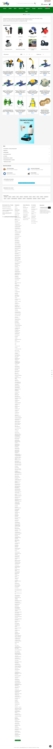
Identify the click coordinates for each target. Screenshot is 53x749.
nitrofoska (26, 196)
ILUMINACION (17, 326)
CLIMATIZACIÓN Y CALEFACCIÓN (18, 226)
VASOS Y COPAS (18, 301)
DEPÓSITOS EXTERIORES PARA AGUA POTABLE (17, 451)
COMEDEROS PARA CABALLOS (18, 696)
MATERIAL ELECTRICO (17, 322)
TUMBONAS (17, 412)
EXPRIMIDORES (18, 278)
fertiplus (5, 196)
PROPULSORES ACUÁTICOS (17, 549)
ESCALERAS (17, 216)
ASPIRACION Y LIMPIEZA (17, 264)
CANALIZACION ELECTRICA (18, 320)
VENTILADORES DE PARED (18, 253)
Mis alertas (33, 220)
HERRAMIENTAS (18, 217)
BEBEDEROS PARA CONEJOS (18, 729)
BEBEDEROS (17, 702)
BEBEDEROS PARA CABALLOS (18, 694)
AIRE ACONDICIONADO (18, 231)
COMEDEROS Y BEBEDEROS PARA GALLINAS (18, 647)
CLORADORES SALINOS (17, 543)
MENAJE (16, 287)
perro (5, 198)
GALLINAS (17, 645)
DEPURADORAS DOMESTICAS (17, 484)
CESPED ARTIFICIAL (17, 380)
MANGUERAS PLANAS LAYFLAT (18, 602)
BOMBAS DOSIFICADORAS (18, 507)
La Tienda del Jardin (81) (8, 180)
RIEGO (4, 146)
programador (29, 198)
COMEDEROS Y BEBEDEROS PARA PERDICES (18, 684)
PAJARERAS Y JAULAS (17, 677)
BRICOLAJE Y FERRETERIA (17, 210)
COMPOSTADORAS (18, 417)
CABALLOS (17, 689)
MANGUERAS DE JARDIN (20, 49)
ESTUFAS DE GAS (18, 236)
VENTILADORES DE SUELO (18, 249)
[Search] (35, 3)
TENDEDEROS (17, 224)
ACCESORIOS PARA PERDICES (18, 682)
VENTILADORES (18, 244)
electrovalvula (14, 198)
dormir (24, 198)
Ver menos (17, 740)
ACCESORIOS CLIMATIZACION (18, 228)
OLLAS (16, 290)
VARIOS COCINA (18, 314)
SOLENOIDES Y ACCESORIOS (17, 596)
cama (38, 196)
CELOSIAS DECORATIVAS (17, 396)
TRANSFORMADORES (19, 325)
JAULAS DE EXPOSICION (17, 723)
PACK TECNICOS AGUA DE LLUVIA (18, 469)
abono (34, 196)
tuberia (13, 196)
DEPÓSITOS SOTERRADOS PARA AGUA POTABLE (17, 445)
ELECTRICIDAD (17, 315)
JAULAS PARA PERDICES (17, 687)
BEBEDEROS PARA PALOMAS (18, 662)
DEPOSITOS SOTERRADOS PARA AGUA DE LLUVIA (17, 441)
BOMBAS (16, 336)
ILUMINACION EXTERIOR (17, 331)
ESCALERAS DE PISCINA (17, 518)
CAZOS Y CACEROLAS (17, 303)
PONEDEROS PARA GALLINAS (18, 658)
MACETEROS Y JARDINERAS (17, 387)
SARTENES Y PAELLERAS (17, 296)
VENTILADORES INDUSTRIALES (18, 258)
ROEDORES (17, 727)
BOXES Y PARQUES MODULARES (17, 718)
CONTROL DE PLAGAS (17, 699)
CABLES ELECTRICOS (17, 317)
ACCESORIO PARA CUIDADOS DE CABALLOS (18, 691)
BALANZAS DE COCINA (17, 266)
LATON (16, 347)
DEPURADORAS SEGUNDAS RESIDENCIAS (17, 487)
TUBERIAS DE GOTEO (17, 631)
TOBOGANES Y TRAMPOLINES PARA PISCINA (17, 525)
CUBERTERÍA (17, 288)
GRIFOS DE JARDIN (17, 578)
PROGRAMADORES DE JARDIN (32, 49)
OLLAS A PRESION (16, 293)
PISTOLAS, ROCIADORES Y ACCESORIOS (17, 607)
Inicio (16, 206)
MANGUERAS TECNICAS (17, 605)
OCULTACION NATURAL (17, 369)
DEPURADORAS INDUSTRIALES (17, 490)
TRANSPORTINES (18, 716)
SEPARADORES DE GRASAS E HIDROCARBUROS (18, 500)
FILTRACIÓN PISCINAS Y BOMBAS (17, 510)
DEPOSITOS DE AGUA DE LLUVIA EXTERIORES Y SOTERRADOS (18, 435)
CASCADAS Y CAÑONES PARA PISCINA (18, 537)
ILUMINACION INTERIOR (17, 329)
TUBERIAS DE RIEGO (44, 49)
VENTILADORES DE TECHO (18, 255)
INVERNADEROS (18, 402)
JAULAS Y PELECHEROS (17, 669)
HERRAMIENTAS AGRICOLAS (18, 419)
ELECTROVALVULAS (8, 49)
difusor (39, 198)
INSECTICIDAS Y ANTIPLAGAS (18, 422)
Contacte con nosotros (6, 206)
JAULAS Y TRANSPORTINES (18, 656)
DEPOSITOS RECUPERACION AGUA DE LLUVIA (18, 462)
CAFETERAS (17, 269)
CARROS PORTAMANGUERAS (18, 600)
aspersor (19, 198)
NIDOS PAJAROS (18, 675)
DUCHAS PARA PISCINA (17, 535)
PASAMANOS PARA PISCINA (17, 523)
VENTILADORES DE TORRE (18, 260)
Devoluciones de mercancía (34, 209)
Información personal (33, 207)
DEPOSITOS (17, 432)
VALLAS (16, 705)
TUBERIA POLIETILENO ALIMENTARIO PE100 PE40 (17, 362)
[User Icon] (44, 4)
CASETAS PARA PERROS (17, 726)
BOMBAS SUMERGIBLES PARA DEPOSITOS (18, 472)
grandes (34, 198)
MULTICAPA (17, 350)
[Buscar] (25, 3)
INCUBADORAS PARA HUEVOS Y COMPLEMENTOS (18, 653)
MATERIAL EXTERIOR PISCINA (17, 515)
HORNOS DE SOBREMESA (17, 285)
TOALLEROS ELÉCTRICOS (17, 243)
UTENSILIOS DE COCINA (17, 299)
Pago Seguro (25, 214)
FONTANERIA (17, 335)
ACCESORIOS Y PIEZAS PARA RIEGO (32, 37)
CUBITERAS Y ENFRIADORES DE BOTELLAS (18, 274)
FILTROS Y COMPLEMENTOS (18, 479)
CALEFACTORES (18, 232)
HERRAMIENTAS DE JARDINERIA (18, 382)
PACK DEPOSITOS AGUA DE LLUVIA (18, 465)
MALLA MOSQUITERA (17, 219)
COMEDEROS (17, 704)
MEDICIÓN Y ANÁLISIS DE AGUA (17, 541)
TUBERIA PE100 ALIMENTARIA (18, 638)
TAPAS (16, 297)
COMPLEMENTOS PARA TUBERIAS (18, 636)
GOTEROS (44, 36)
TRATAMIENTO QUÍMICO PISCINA (18, 533)
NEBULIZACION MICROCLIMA (17, 561)
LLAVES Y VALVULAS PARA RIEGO (18, 581)
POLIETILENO (17, 351)
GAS (15, 343)
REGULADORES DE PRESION (17, 586)
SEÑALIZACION (17, 222)
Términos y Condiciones (25, 211)
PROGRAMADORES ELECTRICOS (18, 615)
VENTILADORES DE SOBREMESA (18, 246)
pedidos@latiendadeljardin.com (11, 216)
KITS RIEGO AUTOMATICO (17, 624)
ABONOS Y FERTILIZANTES (18, 416)
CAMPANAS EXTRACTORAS (17, 271)
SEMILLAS (17, 429)
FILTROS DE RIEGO (17, 576)
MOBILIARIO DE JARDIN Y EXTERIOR (18, 390)
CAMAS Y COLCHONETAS (17, 721)
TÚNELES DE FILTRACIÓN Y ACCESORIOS (17, 503)
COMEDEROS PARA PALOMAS (18, 664)
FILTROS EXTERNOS (17, 467)
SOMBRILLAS (17, 408)
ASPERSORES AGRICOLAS (17, 556)
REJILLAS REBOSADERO (17, 528)
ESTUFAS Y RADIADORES (17, 240)
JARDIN (16, 364)
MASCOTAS (17, 642)
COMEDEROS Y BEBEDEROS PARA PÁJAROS (18, 673)
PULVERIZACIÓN (18, 428)
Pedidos (32, 211)
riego (17, 196)
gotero (9, 198)
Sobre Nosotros (26, 212)
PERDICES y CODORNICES (17, 679)
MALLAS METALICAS (17, 373)
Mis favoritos (33, 218)
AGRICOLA (17, 413)
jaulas (10, 196)
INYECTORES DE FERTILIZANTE (18, 424)
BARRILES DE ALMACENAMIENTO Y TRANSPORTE (18, 455)
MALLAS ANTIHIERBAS (17, 426)
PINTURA (16, 221)
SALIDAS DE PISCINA (17, 520)
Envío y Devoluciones (25, 207)
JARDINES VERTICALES (17, 385)
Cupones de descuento (33, 217)
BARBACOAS (17, 392)
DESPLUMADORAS (18, 649)
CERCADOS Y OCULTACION (17, 367)
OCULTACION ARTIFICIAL (17, 371)
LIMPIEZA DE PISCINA (17, 513)
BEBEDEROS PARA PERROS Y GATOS (18, 709)
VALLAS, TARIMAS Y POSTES (18, 376)
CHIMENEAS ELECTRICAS (17, 234)
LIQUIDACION (17, 736)
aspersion (46, 196)
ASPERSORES (8, 36)
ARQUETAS (20, 36)
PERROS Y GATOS (18, 707)
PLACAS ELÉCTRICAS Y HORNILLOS (17, 306)
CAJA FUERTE (17, 213)
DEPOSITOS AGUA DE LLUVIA (18, 474)
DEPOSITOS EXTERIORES (17, 448)
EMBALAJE (17, 214)
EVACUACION (17, 341)
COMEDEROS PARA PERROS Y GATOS (18, 711)
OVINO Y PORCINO (16, 701)
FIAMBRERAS (17, 291)
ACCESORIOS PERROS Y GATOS (18, 714)
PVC (15, 344)
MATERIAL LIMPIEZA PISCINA (17, 546)
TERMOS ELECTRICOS (17, 354)
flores (30, 196)
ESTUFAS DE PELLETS (17, 238)
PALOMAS (16, 660)
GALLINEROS (17, 651)
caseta (41, 196)
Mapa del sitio (25, 219)
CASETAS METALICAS (17, 394)
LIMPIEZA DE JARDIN (17, 404)
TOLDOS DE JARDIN (17, 410)
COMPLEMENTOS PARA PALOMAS (18, 667)
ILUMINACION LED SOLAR (17, 333)
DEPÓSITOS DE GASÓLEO (17, 497)
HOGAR (16, 208)
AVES (16, 643)
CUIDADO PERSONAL (17, 276)
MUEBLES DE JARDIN (17, 407)
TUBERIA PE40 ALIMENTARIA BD (18, 640)
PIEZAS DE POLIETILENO (17, 584)
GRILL (16, 281)
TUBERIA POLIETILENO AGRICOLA (17, 358)
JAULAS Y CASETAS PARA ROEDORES (17, 734)
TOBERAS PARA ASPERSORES (18, 563)
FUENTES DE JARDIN (17, 401)
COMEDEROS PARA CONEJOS (18, 732)
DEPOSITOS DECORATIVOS (17, 477)
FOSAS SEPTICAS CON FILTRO (18, 492)
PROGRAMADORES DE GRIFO (18, 619)
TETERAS (16, 310)
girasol (21, 196)
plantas (43, 198)
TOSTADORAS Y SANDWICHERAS (18, 312)
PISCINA (16, 505)
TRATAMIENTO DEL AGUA (17, 356)
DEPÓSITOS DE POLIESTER (17, 438)
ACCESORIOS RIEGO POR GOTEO (17, 573)
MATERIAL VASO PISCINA (18, 530)
